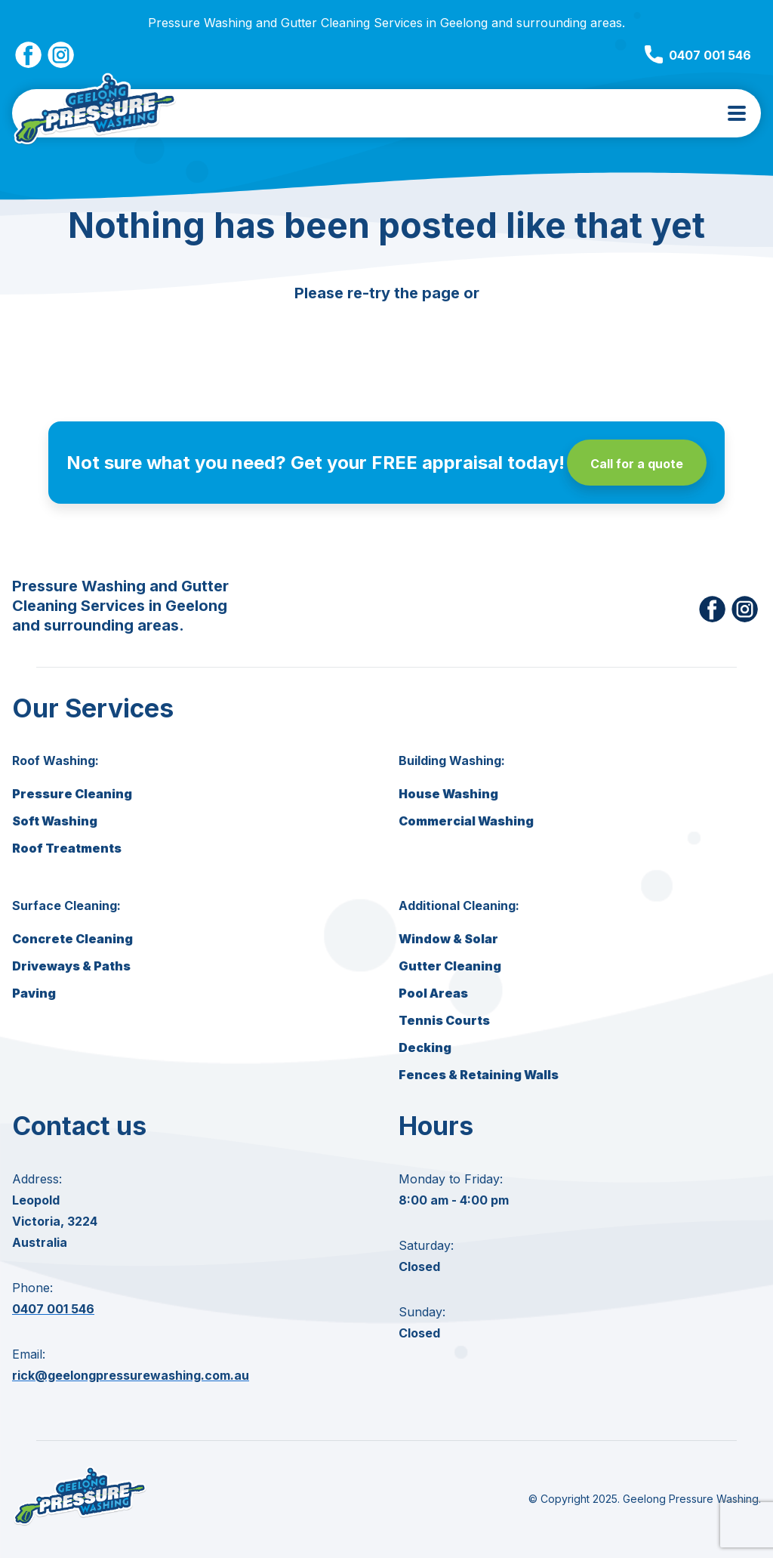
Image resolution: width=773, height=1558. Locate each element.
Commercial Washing (466, 820)
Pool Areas (433, 993)
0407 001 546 (698, 55)
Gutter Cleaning (450, 965)
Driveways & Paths (71, 965)
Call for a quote (636, 463)
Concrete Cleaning (72, 938)
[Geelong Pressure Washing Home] (95, 113)
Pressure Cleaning (72, 793)
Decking (425, 1047)
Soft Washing (54, 820)
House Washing (448, 793)
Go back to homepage (386, 334)
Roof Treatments (67, 848)
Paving (34, 993)
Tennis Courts (444, 1020)
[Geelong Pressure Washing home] (80, 1524)
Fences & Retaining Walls (479, 1074)
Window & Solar (448, 938)
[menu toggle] (737, 113)
